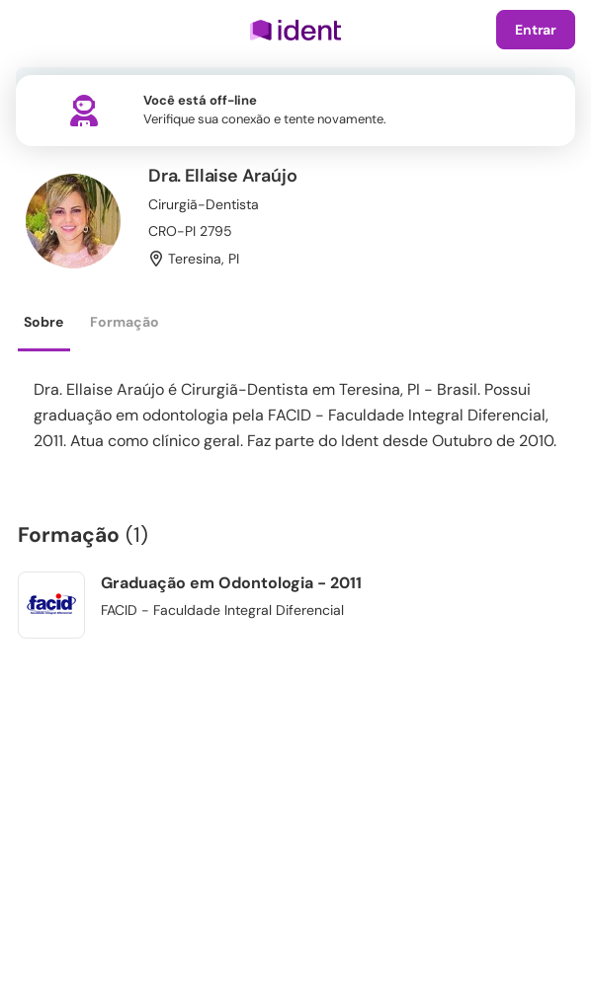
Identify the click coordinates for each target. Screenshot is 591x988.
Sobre (43, 322)
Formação (124, 322)
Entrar (535, 29)
